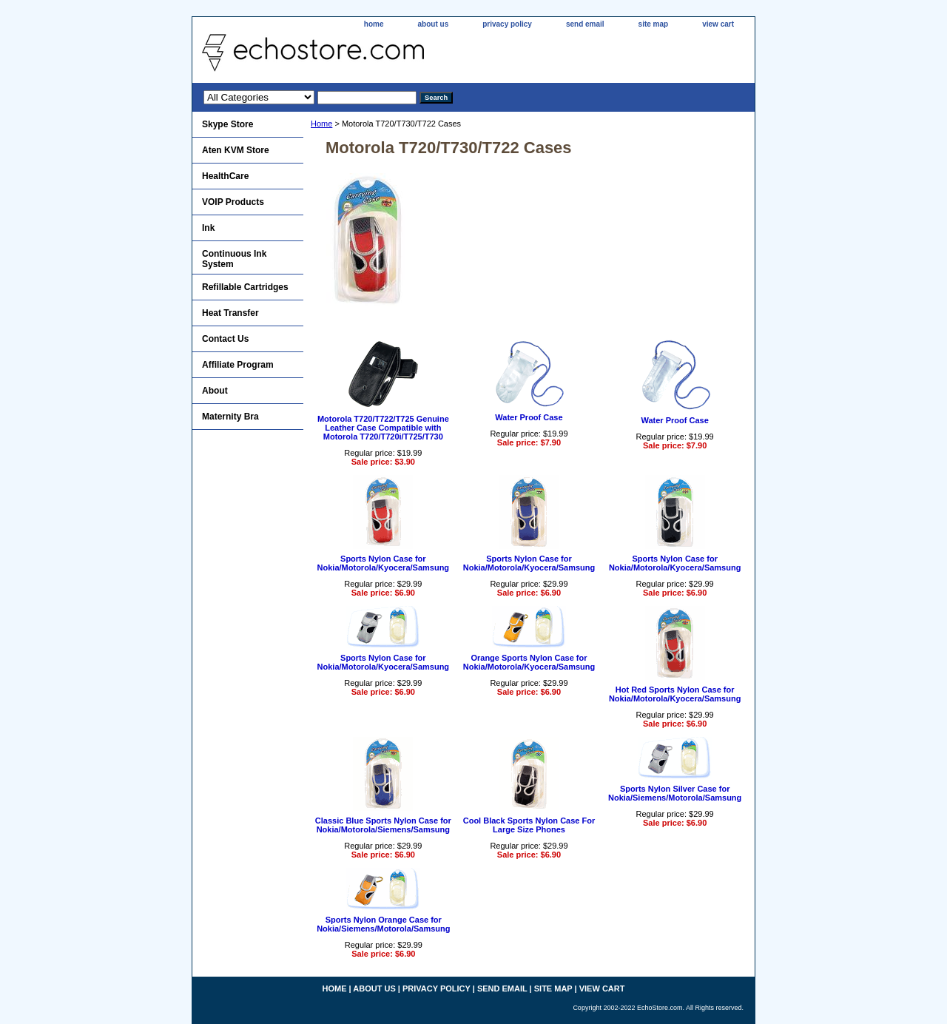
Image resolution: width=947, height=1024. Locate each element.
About (215, 390)
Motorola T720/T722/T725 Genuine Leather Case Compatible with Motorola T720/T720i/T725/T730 (383, 427)
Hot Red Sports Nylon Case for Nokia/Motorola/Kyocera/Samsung (675, 694)
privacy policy (507, 24)
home (374, 24)
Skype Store (227, 124)
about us (433, 24)
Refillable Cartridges (245, 287)
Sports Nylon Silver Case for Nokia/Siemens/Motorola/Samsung (674, 793)
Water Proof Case (528, 417)
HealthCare (225, 176)
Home (321, 123)
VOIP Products (233, 202)
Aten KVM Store (235, 150)
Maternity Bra (230, 416)
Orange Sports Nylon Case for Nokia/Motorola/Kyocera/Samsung (529, 662)
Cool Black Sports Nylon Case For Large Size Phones (529, 825)
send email (585, 24)
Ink (208, 228)
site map (653, 24)
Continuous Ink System (234, 259)
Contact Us (225, 339)
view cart (718, 24)
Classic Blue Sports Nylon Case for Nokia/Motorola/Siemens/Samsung (383, 825)
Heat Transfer (230, 313)
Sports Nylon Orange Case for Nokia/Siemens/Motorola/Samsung (383, 924)
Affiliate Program (238, 365)
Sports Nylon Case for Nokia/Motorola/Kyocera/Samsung (383, 563)
